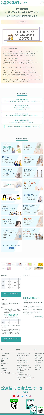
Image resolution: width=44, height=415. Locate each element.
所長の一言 (37, 365)
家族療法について (6, 355)
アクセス (3, 367)
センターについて (5, 353)
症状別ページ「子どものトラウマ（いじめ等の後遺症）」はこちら (22, 126)
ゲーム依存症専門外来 (22, 360)
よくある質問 (4, 370)
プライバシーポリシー (6, 372)
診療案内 (3, 360)
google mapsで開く (38, 316)
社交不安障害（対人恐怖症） (23, 369)
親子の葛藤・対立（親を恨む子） (24, 376)
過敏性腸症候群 (20, 370)
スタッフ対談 (38, 367)
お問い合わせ (4, 368)
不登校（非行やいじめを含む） (24, 353)
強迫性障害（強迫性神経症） (23, 365)
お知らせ (37, 363)
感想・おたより (38, 358)
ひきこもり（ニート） (22, 357)
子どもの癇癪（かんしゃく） (23, 374)
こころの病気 (38, 369)
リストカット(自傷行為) (22, 362)
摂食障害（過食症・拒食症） (23, 355)
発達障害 (19, 363)
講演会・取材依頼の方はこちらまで (11, 339)
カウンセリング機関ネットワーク (8, 373)
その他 (18, 379)
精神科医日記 (38, 362)
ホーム (2, 349)
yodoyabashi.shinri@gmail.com (12, 317)
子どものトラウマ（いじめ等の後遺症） (26, 377)
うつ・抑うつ (20, 358)
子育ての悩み (20, 372)
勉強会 (2, 361)
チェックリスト (4, 363)
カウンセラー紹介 (5, 358)
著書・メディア (38, 355)
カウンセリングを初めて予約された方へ (11, 294)
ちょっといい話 (38, 357)
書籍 (2, 365)
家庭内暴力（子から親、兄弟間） (24, 367)
